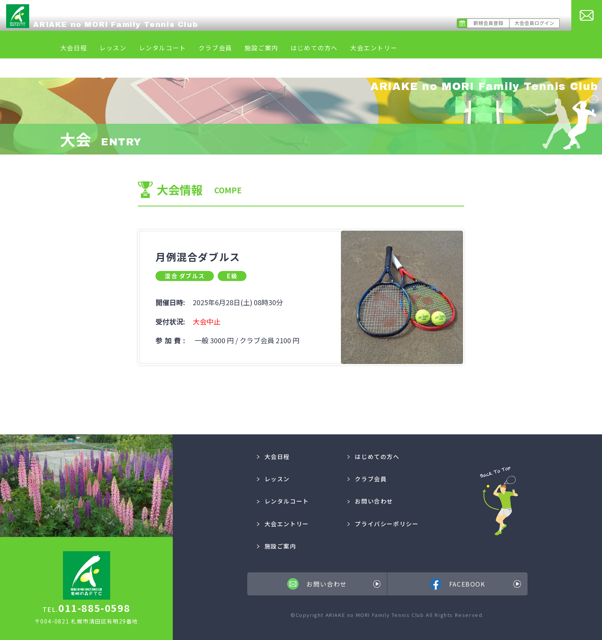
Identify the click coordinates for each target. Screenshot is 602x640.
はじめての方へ (314, 47)
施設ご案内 (261, 47)
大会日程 (73, 47)
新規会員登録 (488, 23)
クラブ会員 (215, 47)
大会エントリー (373, 47)
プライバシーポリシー (383, 524)
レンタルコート (162, 47)
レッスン (112, 47)
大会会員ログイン (534, 23)
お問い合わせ (370, 501)
